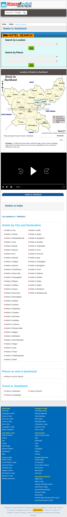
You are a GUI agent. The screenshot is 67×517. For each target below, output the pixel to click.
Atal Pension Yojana (41, 487)
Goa (3, 440)
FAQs (35, 507)
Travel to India (7, 457)
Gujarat (4, 438)
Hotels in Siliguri (11, 344)
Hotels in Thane (11, 352)
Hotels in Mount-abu (12, 273)
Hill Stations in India (8, 473)
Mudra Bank (39, 495)
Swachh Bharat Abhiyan (42, 489)
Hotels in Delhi (35, 230)
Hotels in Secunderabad (14, 340)
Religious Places (7, 470)
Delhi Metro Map (40, 421)
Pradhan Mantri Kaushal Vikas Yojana (47, 498)
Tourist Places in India (9, 462)
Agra (36, 438)
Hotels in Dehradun (12, 316)
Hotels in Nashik (36, 277)
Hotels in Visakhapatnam (14, 356)
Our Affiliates (42, 507)
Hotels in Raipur (36, 285)
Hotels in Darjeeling (12, 309)
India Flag (5, 411)
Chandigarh (38, 449)
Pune (36, 443)
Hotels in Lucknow (12, 324)
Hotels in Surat (10, 348)
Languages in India (8, 427)
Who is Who (6, 424)
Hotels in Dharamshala (14, 328)
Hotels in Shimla (11, 234)
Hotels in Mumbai (36, 242)
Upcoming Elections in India (44, 500)
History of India (7, 416)
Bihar (3, 454)
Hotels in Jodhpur (12, 285)
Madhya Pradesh (7, 449)
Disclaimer (29, 507)
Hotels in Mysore (11, 250)
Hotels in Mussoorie (12, 293)
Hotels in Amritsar (12, 305)
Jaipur (37, 446)
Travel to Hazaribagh (13, 395)
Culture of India (7, 421)
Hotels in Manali (11, 246)
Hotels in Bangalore (37, 238)
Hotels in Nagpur (11, 332)
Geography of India (8, 413)
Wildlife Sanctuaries (8, 478)
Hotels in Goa (10, 230)
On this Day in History (42, 465)
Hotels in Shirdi (11, 359)
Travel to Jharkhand (12, 391)
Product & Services (41, 457)
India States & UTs (8, 433)
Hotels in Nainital (11, 258)
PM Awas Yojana (40, 492)
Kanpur (37, 451)
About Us (48, 510)
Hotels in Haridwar (12, 320)
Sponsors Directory (18, 507)
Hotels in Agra (35, 258)
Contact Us (56, 510)
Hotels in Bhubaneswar (38, 293)
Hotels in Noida (35, 281)
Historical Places (7, 465)
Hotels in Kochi (35, 269)
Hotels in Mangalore (37, 266)
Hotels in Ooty (10, 242)
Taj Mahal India (7, 468)
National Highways (41, 413)
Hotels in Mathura (36, 273)
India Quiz (38, 473)
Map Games (39, 470)
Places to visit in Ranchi (14, 377)
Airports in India (40, 427)
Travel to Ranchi (36, 391)
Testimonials (7, 507)
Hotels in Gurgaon (12, 313)
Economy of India (7, 419)
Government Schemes (42, 476)
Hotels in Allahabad (12, 336)
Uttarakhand (6, 451)
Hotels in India (14, 205)
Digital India (39, 479)
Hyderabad (38, 440)
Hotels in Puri (10, 254)
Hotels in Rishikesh (37, 289)
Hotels (11, 24)
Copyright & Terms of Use (23, 510)
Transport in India (41, 408)
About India (6, 408)
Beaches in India (7, 476)
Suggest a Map (52, 507)
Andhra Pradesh (7, 435)
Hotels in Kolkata (11, 301)
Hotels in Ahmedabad (13, 297)
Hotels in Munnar (11, 266)
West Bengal (6, 446)
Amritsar (37, 454)
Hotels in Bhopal (11, 281)
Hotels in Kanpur (11, 289)
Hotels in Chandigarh (38, 262)
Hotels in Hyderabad (37, 246)
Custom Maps (39, 460)
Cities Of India (40, 433)
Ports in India (39, 429)
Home (4, 24)
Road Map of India (41, 411)
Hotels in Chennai (36, 254)
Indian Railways (40, 416)
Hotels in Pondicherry (13, 269)
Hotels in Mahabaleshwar (14, 238)
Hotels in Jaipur (35, 234)
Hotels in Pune (35, 250)
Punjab (4, 443)
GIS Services (39, 462)
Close (61, 140)
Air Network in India (41, 424)
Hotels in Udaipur (11, 262)
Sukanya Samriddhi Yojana (43, 484)
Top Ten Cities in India (42, 435)
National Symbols (7, 429)
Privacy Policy (38, 510)
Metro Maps (39, 419)
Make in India (39, 481)
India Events (39, 468)
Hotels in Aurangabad (13, 277)
